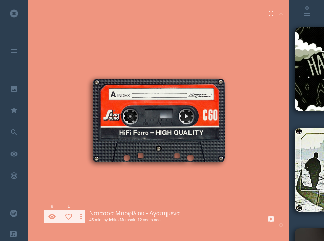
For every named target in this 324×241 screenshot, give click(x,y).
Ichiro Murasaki (122, 220)
